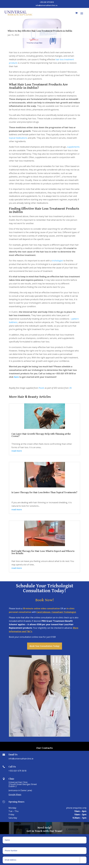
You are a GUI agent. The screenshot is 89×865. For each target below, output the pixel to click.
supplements (73, 146)
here (16, 377)
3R (70, 388)
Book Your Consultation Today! (44, 646)
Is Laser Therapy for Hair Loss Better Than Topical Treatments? (44, 492)
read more (16, 450)
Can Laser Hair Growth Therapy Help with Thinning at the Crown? (41, 435)
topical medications (18, 137)
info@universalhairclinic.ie (21, 758)
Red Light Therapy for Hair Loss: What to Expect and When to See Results (42, 552)
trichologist (57, 260)
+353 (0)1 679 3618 (17, 770)
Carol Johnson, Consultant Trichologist (56, 612)
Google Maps (15, 794)
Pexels (41, 388)
